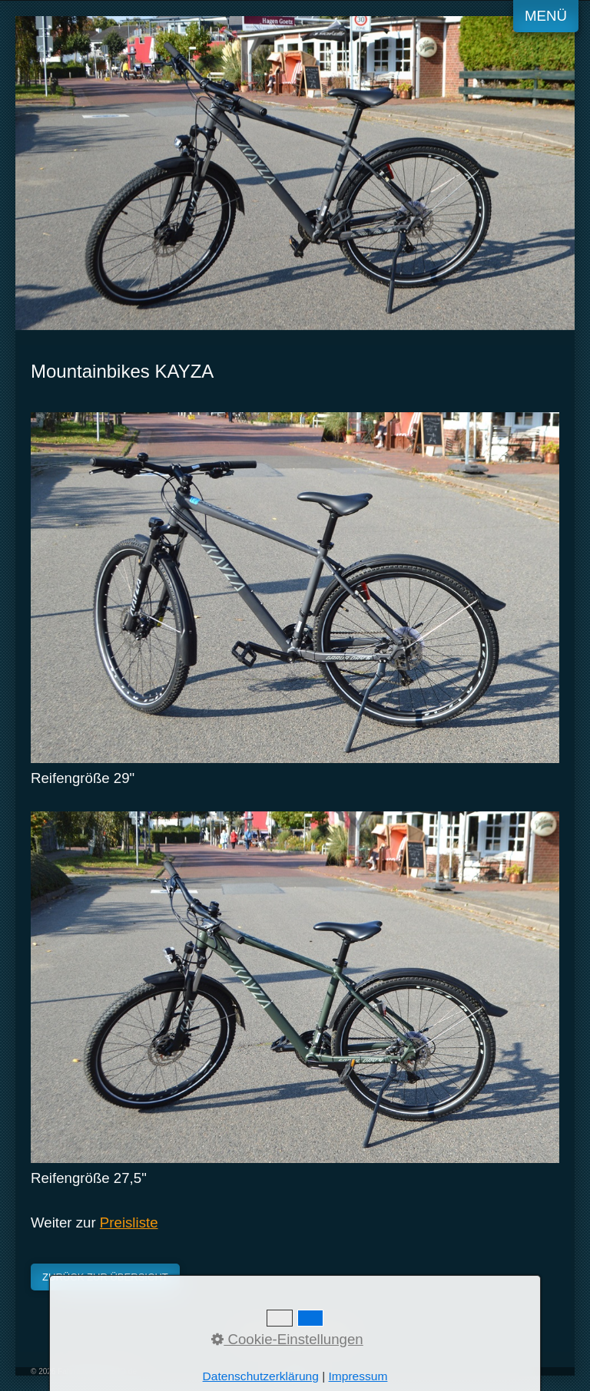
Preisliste (129, 1222)
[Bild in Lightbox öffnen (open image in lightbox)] (295, 587)
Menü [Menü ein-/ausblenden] (546, 16)
